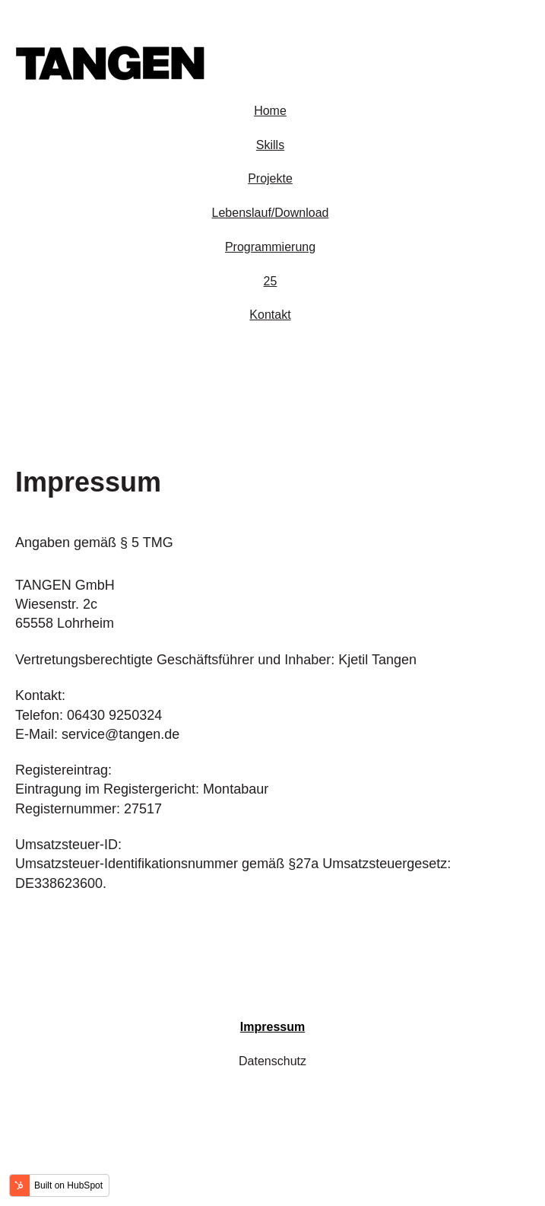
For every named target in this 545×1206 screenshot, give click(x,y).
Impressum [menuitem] (272, 1026)
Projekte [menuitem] (270, 178)
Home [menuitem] (270, 110)
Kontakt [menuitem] (269, 314)
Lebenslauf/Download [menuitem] (270, 212)
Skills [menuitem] (270, 144)
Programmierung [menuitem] (270, 246)
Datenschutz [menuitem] (272, 1061)
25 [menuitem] (270, 281)
